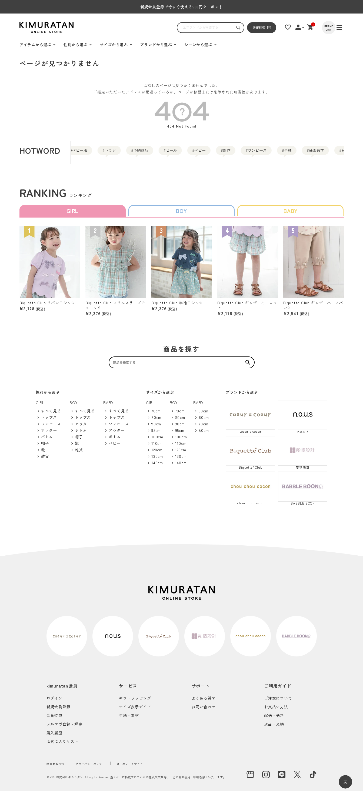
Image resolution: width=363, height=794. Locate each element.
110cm (157, 446)
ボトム (47, 439)
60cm (204, 420)
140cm (157, 465)
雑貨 (45, 459)
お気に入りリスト (62, 744)
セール (200, 152)
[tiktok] (313, 777)
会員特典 (54, 718)
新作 (274, 152)
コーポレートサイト (151, 766)
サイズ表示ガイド (135, 710)
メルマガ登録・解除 (64, 727)
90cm (156, 426)
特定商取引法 (58, 766)
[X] (297, 777)
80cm (156, 420)
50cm (203, 413)
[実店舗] (250, 777)
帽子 (45, 446)
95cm (156, 433)
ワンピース (315, 152)
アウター (49, 433)
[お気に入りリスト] (294, 27)
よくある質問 (203, 701)
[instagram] (266, 777)
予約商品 (159, 152)
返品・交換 (274, 727)
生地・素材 (129, 718)
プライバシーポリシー (102, 766)
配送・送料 (274, 718)
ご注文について (278, 701)
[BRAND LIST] (337, 27)
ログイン (54, 701)
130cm (157, 459)
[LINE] (281, 777)
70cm (156, 413)
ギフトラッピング (135, 701)
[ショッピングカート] (318, 27)
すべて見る (51, 413)
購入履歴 (54, 736)
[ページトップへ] (345, 782)
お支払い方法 (276, 710)
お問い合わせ (203, 710)
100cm (157, 439)
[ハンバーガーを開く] (26, 27)
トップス (49, 420)
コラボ (118, 152)
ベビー (238, 152)
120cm (156, 452)
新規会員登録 (58, 710)
